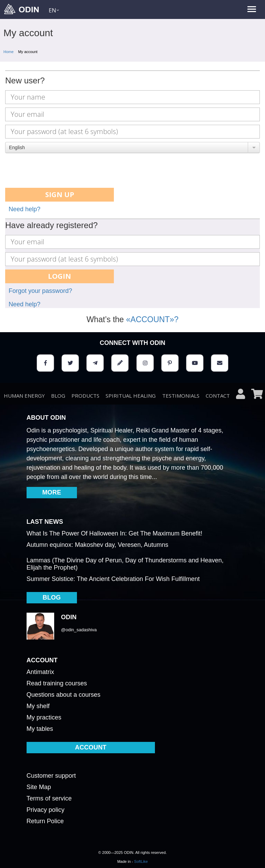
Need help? (24, 209)
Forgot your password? (40, 290)
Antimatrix (40, 671)
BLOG (58, 395)
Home (8, 52)
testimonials (180, 395)
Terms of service (49, 798)
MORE (51, 492)
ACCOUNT (90, 747)
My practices (44, 717)
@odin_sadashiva (79, 629)
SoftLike (141, 861)
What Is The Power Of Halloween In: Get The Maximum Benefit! (115, 533)
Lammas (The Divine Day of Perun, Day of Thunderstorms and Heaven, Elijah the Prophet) (125, 564)
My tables (40, 728)
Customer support (51, 775)
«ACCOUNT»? (152, 319)
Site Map (39, 787)
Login (59, 276)
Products (85, 395)
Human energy (24, 395)
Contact (218, 395)
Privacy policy (46, 809)
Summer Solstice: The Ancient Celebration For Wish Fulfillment (113, 578)
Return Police (45, 821)
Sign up (59, 194)
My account (27, 52)
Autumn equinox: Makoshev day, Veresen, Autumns (97, 544)
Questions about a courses (63, 694)
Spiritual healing (131, 395)
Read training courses (57, 683)
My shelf (38, 706)
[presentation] (57, 170)
